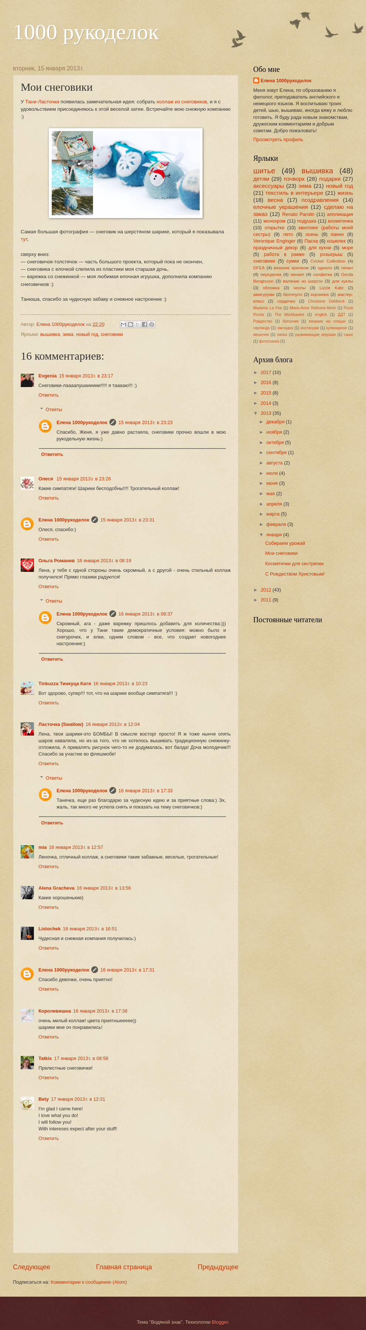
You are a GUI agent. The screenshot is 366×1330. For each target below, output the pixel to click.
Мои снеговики (281, 553)
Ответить (48, 395)
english (321, 315)
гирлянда (261, 328)
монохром (274, 221)
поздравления (320, 200)
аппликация (340, 214)
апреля (274, 504)
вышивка (50, 334)
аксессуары (268, 186)
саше (348, 335)
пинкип (297, 274)
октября (275, 442)
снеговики (112, 334)
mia (42, 847)
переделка (270, 274)
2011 (266, 600)
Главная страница (124, 1267)
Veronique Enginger (274, 241)
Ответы (54, 409)
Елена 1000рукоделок (82, 422)
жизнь (345, 193)
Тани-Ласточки (42, 101)
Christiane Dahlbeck (326, 301)
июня (272, 483)
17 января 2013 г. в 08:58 (81, 1058)
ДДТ (341, 315)
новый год (87, 334)
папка (282, 335)
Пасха (311, 241)
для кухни (319, 247)
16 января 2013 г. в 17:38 (100, 1011)
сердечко (286, 301)
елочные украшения (280, 207)
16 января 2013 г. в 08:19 (104, 560)
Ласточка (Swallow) (60, 724)
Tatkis (45, 1058)
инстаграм (310, 328)
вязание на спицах (327, 321)
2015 (266, 393)
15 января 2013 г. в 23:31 (127, 520)
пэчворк (294, 179)
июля (272, 473)
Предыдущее (218, 1267)
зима (67, 334)
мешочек (261, 335)
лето (288, 234)
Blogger (220, 1322)
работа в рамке (284, 254)
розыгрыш (331, 254)
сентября (277, 452)
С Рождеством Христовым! (295, 574)
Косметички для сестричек (294, 563)
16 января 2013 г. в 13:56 (104, 888)
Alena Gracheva (56, 888)
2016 (266, 382)
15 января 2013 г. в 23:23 (145, 422)
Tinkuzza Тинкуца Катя (64, 683)
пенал (347, 268)
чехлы (300, 288)
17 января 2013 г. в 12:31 (78, 1099)
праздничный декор (275, 247)
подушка (306, 221)
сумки (293, 261)
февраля (276, 524)
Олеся (46, 478)
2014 (266, 403)
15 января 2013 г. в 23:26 (84, 478)
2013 (266, 413)
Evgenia (47, 376)
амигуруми (263, 294)
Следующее (31, 1267)
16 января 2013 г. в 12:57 (76, 847)
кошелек (336, 241)
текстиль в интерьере (294, 193)
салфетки (322, 274)
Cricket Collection (328, 261)
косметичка (340, 221)
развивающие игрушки (315, 335)
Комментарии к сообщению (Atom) (89, 1282)
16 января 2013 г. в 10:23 (120, 683)
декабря (276, 421)
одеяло (325, 268)
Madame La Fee (267, 308)
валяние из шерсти (303, 281)
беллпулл (292, 294)
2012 (266, 590)
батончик (291, 321)
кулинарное (336, 328)
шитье (264, 170)
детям (261, 179)
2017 (266, 372)
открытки (275, 227)
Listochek (49, 928)
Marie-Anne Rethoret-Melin (313, 308)
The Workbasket (289, 315)
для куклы (342, 281)
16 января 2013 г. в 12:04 (112, 724)
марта (273, 514)
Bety (43, 1099)
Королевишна (54, 1011)
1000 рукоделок (86, 32)
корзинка (320, 294)
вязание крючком (291, 268)
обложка (271, 288)
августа (275, 463)
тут (24, 239)
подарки (329, 179)
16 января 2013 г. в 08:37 (145, 614)
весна (275, 200)
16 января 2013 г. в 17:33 (145, 790)
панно (337, 234)
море (347, 247)
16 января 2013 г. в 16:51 (90, 928)
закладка (285, 328)
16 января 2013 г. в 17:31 (127, 970)
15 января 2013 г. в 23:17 (86, 376)
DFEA (259, 268)
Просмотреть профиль (278, 139)
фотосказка (269, 341)
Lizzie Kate (331, 288)
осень (311, 234)
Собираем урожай (285, 543)
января (274, 534)
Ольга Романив (56, 560)
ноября (274, 432)
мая (271, 493)
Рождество (262, 321)
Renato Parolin (298, 214)
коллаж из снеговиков (182, 101)
